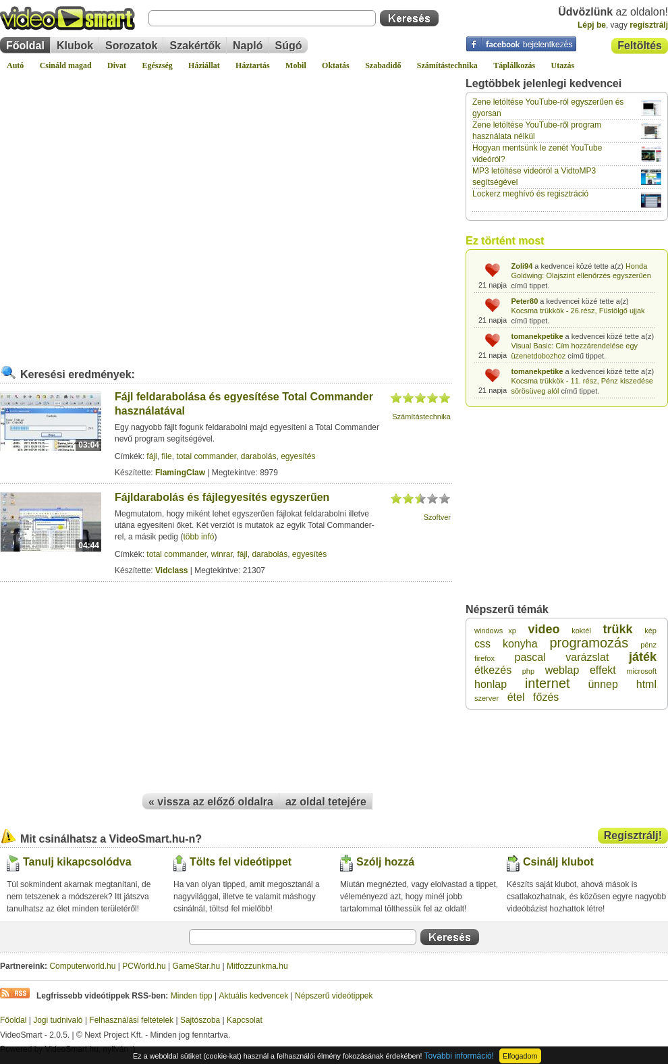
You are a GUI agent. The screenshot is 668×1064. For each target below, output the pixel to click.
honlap (490, 684)
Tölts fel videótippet (240, 862)
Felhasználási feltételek (131, 1020)
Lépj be (592, 25)
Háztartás (252, 65)
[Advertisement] (135, 212)
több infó (198, 536)
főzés (546, 697)
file (166, 456)
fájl (151, 456)
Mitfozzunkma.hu (257, 966)
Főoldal (25, 45)
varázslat (587, 657)
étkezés (492, 670)
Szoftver (437, 517)
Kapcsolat (244, 1020)
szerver (486, 698)
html (646, 684)
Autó (15, 65)
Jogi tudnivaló (57, 1020)
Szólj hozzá (385, 862)
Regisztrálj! (633, 835)
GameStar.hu (197, 966)
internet (547, 683)
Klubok (75, 45)
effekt (603, 670)
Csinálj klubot (558, 862)
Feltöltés (639, 45)
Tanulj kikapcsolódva (77, 862)
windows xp (495, 631)
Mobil (295, 65)
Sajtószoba (200, 1020)
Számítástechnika (447, 65)
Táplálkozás (514, 65)
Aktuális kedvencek (254, 996)
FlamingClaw (180, 472)
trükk (618, 629)
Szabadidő (383, 65)
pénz (648, 645)
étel (516, 697)
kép (650, 631)
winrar (222, 554)
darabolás (259, 456)
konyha (520, 643)
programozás (588, 642)
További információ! (459, 1056)
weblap (562, 670)
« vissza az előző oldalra (210, 801)
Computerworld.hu (82, 966)
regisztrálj (649, 25)
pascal (530, 657)
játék (643, 657)
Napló (247, 45)
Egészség (157, 65)
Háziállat (204, 65)
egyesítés (298, 456)
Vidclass (171, 570)
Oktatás (336, 65)
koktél (581, 631)
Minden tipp (192, 996)
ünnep (603, 684)
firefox (484, 658)
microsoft (641, 671)
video (544, 629)
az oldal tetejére (325, 801)
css (482, 643)
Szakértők (195, 45)
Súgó (288, 45)
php (528, 671)
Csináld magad (66, 65)
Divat (116, 65)
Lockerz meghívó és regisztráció (530, 193)
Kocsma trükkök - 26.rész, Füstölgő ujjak (578, 311)
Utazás (563, 65)
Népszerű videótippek (333, 996)
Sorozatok (131, 45)
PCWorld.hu (143, 966)
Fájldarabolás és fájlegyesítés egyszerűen (222, 497)
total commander (206, 456)
